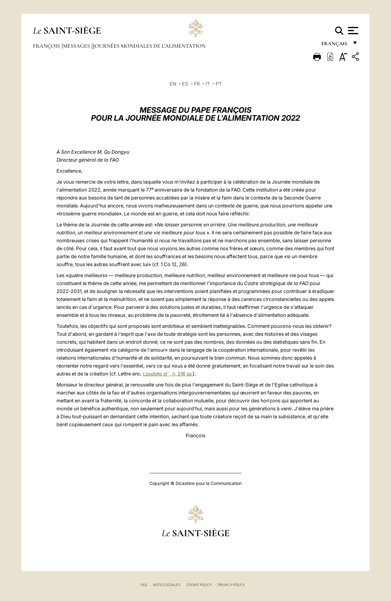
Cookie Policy (199, 585)
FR (197, 84)
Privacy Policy (231, 585)
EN (173, 84)
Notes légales (166, 585)
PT (219, 84)
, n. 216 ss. (168, 374)
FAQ (143, 585)
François (47, 45)
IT (208, 84)
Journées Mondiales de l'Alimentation (149, 45)
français (335, 45)
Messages (77, 45)
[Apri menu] (352, 30)
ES (185, 84)
